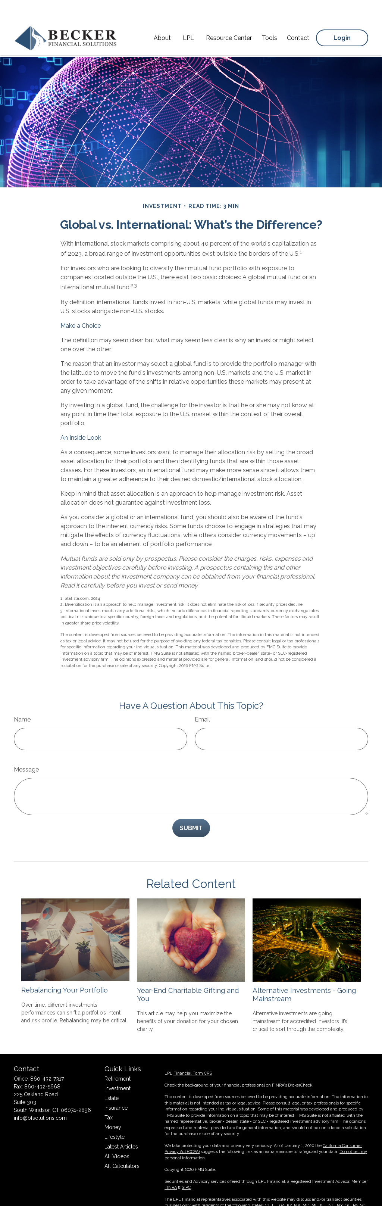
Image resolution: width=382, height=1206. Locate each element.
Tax (108, 1100)
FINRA (171, 1170)
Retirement (117, 1061)
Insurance (116, 1090)
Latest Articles (121, 1129)
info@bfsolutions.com (40, 1100)
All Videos (116, 1139)
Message (26, 747)
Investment (117, 1071)
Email (202, 697)
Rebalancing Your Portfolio (64, 967)
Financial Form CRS (192, 1055)
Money (112, 1110)
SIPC (186, 1170)
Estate (111, 1081)
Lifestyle (114, 1119)
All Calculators (122, 1149)
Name (22, 697)
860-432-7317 (47, 1061)
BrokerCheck (300, 1067)
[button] (162, 17)
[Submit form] (191, 806)
